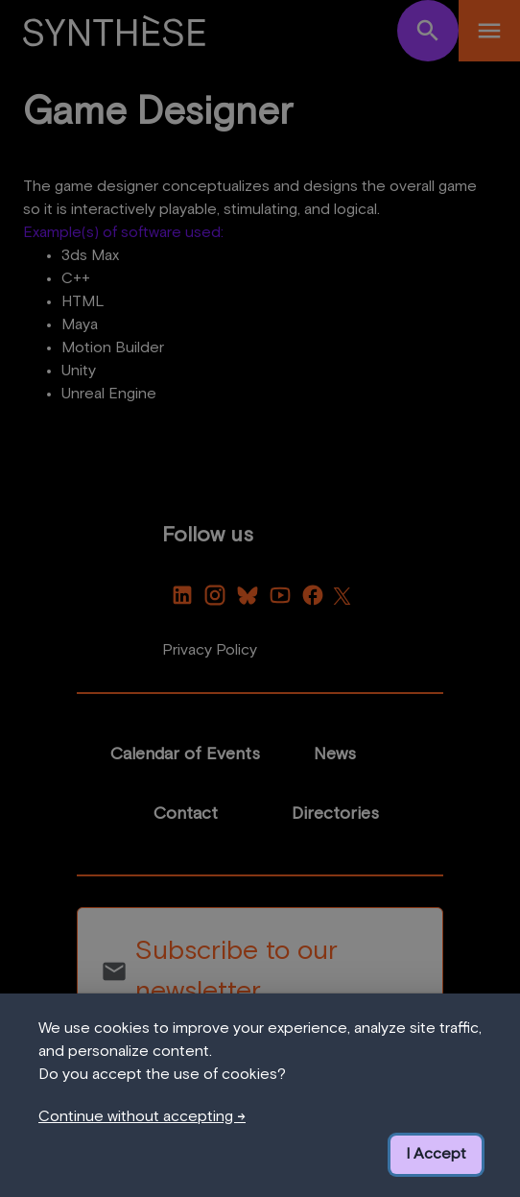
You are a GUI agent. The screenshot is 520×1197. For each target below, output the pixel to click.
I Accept (436, 1153)
